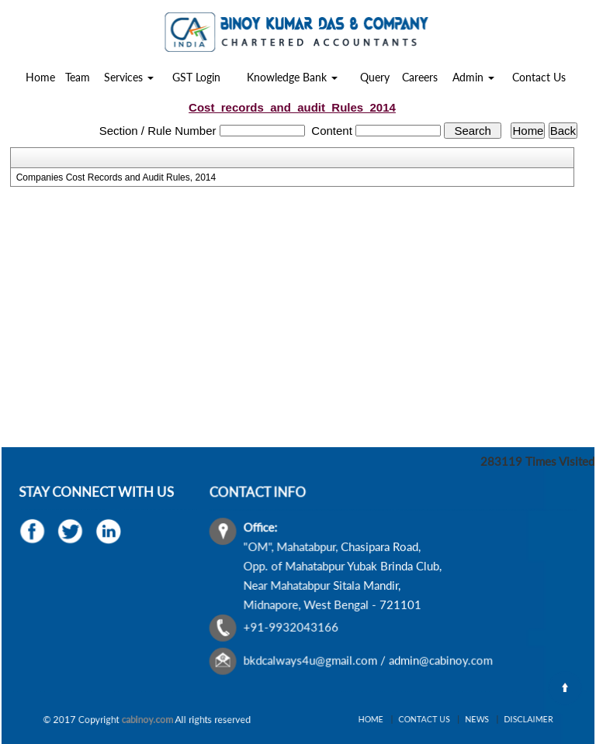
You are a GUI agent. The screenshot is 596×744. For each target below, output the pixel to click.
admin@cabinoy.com (439, 658)
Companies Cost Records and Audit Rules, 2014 (116, 177)
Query (375, 77)
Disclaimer (509, 719)
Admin (473, 77)
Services (129, 77)
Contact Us (539, 77)
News (470, 719)
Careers (420, 77)
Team (77, 77)
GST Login (196, 77)
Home (40, 77)
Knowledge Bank (292, 77)
